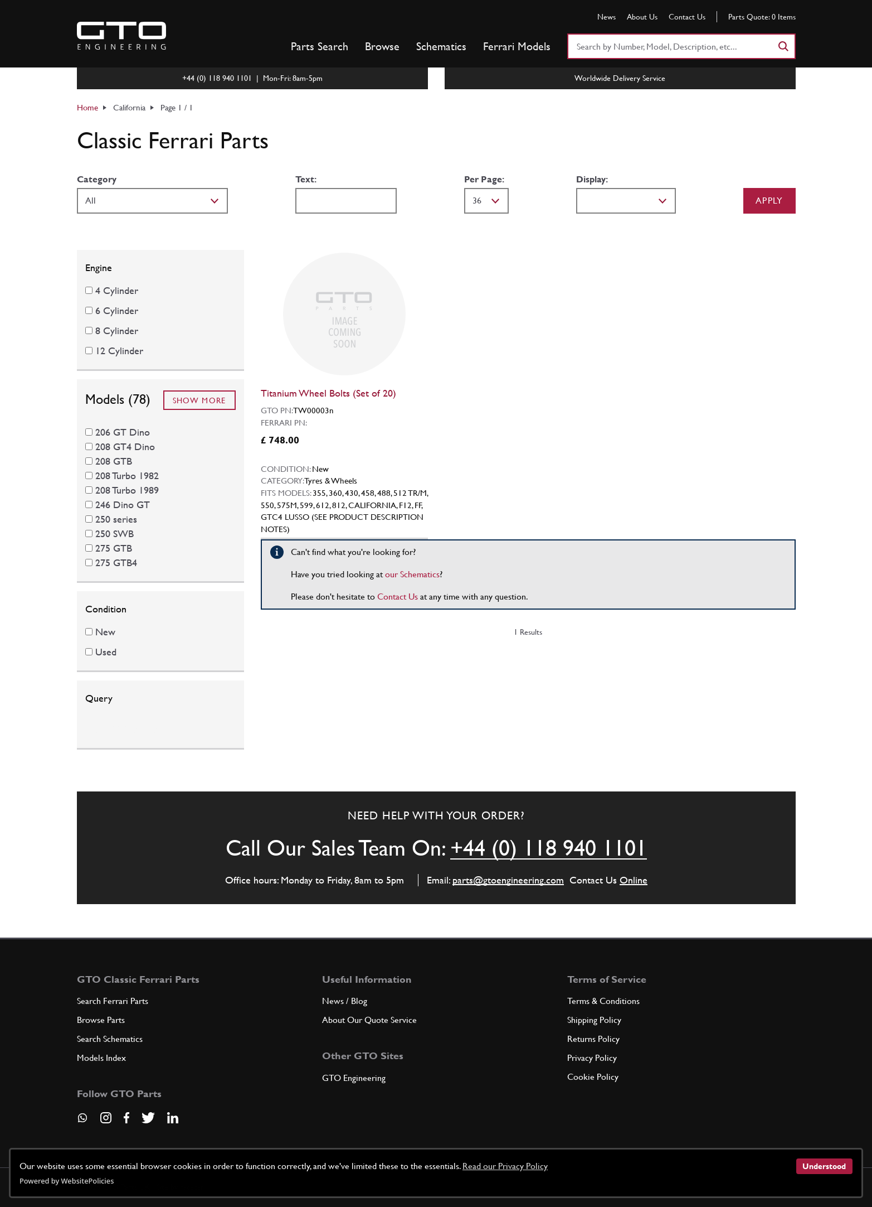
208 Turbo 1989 (127, 490)
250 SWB (114, 533)
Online (633, 880)
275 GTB (113, 548)
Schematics (441, 46)
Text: (305, 179)
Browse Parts (101, 1020)
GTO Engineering (354, 1078)
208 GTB (113, 461)
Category (96, 179)
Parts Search (319, 46)
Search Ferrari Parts (112, 1001)
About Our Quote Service (369, 1020)
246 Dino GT (122, 504)
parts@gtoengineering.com (508, 880)
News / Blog (344, 1001)
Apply (769, 200)
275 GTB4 (116, 562)
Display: (592, 179)
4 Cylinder (116, 290)
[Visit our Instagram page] (106, 1118)
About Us (642, 16)
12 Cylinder (119, 350)
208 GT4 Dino (125, 446)
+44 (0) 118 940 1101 (548, 848)
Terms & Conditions (603, 1001)
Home (87, 107)
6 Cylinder (116, 310)
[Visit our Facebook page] (126, 1118)
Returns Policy (593, 1039)
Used (105, 652)
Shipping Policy (594, 1020)
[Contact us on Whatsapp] (82, 1122)
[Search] (783, 46)
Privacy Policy (592, 1057)
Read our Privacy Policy (505, 1166)
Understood (824, 1166)
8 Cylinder (116, 330)
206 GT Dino (122, 432)
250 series (116, 519)
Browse (382, 46)
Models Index (101, 1057)
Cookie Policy (592, 1076)
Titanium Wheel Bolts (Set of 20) (328, 393)
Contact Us (687, 16)
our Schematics (412, 574)
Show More (199, 400)
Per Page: (484, 179)
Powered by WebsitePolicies (67, 1181)
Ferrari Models (517, 46)
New (105, 632)
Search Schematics (110, 1039)
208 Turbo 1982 (127, 475)
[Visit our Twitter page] (148, 1118)
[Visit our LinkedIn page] (173, 1118)
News (606, 16)
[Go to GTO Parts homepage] (121, 35)
